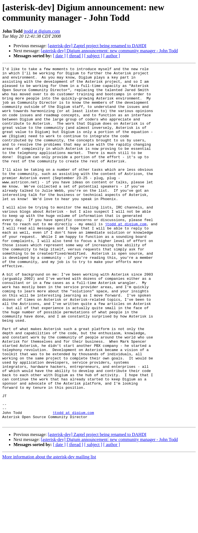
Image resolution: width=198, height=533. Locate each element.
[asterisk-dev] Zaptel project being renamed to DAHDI (97, 45)
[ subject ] (93, 55)
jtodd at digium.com (42, 31)
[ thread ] (75, 55)
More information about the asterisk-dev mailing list (49, 528)
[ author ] (111, 55)
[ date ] (59, 55)
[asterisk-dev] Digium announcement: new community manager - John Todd (109, 50)
